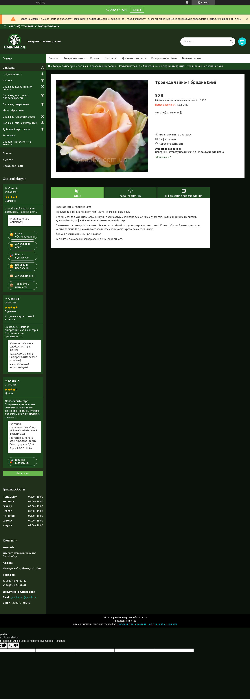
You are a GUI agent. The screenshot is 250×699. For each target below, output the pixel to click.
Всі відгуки (23, 473)
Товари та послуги (64, 66)
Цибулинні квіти (12, 74)
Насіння (7, 80)
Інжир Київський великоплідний (19, 366)
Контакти (110, 58)
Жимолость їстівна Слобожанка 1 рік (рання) (21, 346)
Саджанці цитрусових (16, 104)
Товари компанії (73, 58)
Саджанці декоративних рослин (97, 66)
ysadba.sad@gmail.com (24, 597)
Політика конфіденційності (162, 624)
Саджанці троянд (129, 66)
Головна (53, 58)
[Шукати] (231, 41)
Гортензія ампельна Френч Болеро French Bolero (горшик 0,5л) (23, 441)
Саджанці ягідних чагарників (20, 123)
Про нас (95, 58)
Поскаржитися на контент (132, 624)
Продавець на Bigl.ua (125, 621)
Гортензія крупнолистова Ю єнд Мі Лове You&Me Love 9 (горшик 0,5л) (23, 429)
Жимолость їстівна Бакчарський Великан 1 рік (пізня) (24, 357)
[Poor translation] (13, 645)
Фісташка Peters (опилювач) (19, 220)
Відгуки (8, 159)
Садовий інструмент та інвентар (17, 143)
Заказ (137, 9)
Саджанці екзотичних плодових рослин (16, 96)
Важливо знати (191, 58)
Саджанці (9, 67)
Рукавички (9, 135)
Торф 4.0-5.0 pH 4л (21, 448)
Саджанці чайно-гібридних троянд (164, 66)
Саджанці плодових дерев (19, 116)
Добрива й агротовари (16, 129)
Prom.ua (143, 617)
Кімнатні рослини (13, 110)
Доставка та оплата (134, 58)
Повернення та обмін (164, 58)
